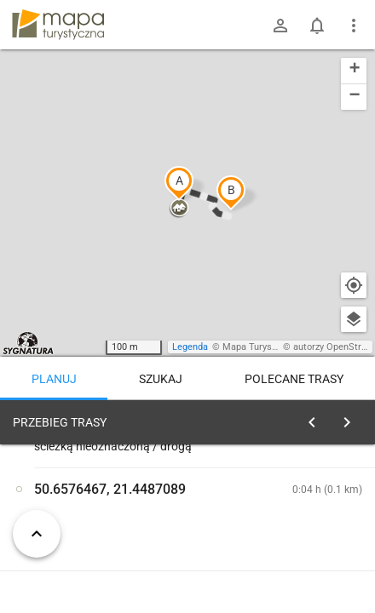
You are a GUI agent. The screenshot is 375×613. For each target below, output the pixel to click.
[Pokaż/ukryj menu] (353, 25)
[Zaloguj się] (280, 25)
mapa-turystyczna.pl (58, 24)
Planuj (54, 379)
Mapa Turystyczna (260, 346)
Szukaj (160, 379)
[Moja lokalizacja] (353, 285)
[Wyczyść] (352, 418)
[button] (178, 183)
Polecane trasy (294, 379)
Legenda (190, 346)
